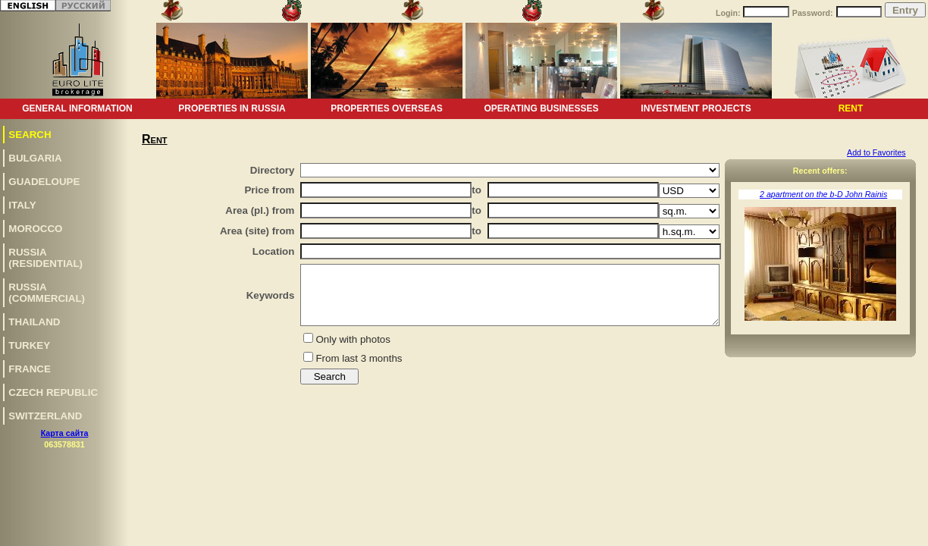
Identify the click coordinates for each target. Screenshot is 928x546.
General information (77, 108)
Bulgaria (34, 158)
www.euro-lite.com (892, 447)
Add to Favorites (876, 152)
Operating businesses (541, 108)
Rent (851, 108)
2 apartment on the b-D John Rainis (823, 194)
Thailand (34, 322)
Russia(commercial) (46, 292)
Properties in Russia (231, 108)
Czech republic (53, 392)
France (29, 369)
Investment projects (696, 108)
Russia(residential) (45, 257)
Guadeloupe (44, 181)
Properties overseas (386, 108)
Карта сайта (65, 433)
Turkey (29, 345)
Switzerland (45, 416)
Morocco (35, 228)
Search (29, 134)
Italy (22, 205)
